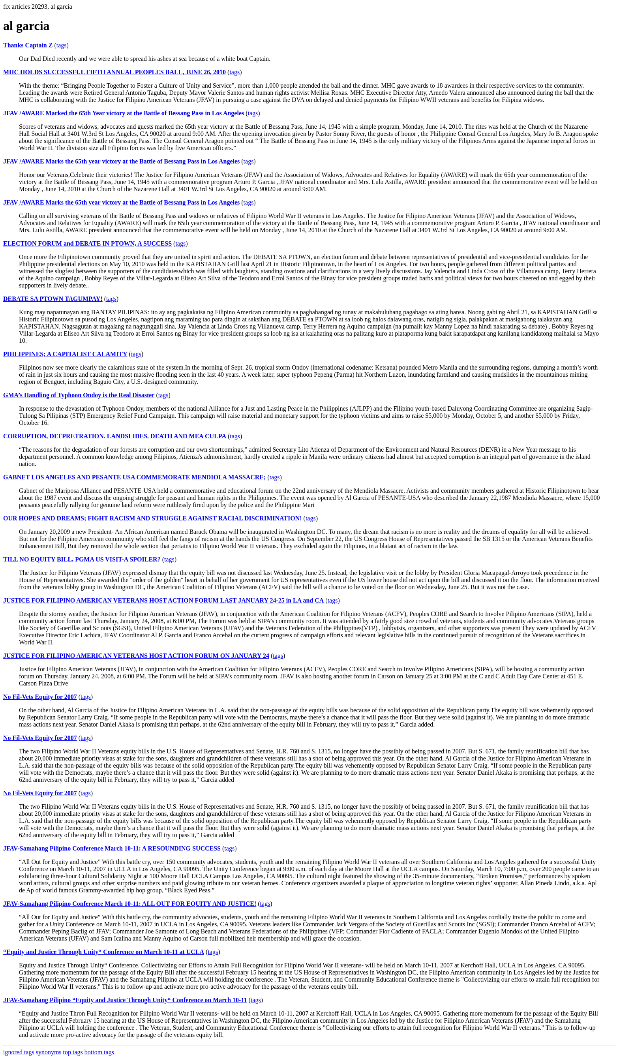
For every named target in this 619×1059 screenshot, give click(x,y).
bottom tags (99, 1052)
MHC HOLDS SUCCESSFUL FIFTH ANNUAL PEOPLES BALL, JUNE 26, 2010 (114, 72)
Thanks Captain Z (28, 45)
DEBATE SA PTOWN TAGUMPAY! (53, 298)
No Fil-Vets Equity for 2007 (40, 696)
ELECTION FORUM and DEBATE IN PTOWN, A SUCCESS (87, 243)
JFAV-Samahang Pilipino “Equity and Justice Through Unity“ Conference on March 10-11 (125, 1000)
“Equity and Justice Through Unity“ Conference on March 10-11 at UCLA (103, 951)
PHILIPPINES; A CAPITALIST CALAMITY (65, 354)
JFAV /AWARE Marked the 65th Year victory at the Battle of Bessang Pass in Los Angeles (123, 113)
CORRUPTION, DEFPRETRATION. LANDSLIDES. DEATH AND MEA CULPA (114, 436)
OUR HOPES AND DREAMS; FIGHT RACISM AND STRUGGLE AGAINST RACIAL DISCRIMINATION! (152, 518)
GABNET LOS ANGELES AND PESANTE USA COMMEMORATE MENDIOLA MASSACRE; (134, 477)
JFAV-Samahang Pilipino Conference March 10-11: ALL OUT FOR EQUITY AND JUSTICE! (129, 903)
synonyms (49, 1052)
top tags (73, 1052)
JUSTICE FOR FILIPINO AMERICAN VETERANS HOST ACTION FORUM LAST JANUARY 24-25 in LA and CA (163, 600)
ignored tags (18, 1052)
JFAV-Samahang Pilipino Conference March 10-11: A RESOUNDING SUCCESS (112, 848)
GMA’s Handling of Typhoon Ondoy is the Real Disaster (78, 395)
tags (61, 45)
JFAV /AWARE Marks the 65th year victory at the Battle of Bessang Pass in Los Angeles (121, 161)
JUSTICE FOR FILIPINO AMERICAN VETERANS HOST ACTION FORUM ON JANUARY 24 (136, 655)
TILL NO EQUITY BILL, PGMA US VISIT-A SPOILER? (82, 559)
